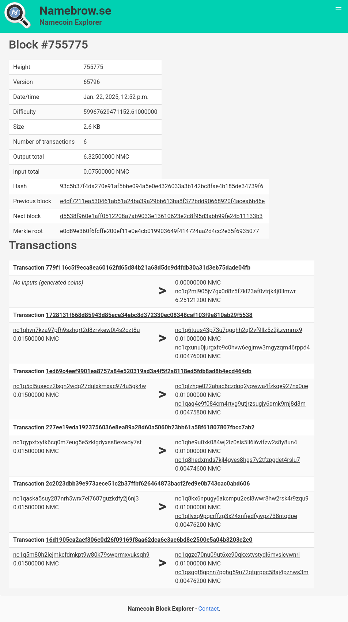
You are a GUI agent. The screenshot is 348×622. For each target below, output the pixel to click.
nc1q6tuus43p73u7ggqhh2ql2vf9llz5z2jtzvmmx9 (238, 330)
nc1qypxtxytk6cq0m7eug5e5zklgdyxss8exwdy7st (77, 442)
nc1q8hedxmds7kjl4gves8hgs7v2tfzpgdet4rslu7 (237, 459)
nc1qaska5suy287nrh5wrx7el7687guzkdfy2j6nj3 (76, 498)
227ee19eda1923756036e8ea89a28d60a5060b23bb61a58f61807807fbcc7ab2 (150, 427)
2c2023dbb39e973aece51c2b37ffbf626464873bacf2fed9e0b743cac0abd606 (148, 483)
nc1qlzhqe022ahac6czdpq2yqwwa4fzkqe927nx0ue (241, 386)
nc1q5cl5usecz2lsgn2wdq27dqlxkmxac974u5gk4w (79, 386)
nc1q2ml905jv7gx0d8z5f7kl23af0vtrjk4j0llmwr (235, 291)
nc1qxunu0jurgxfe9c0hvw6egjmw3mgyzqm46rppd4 (242, 347)
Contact (208, 608)
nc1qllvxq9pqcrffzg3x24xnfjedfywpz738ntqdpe (236, 516)
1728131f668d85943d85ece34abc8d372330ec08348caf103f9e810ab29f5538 (149, 315)
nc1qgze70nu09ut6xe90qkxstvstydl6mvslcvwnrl (237, 554)
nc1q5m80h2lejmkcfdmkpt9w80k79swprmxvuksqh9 (81, 554)
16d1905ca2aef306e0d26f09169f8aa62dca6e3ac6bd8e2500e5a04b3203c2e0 (149, 539)
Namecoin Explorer (70, 22)
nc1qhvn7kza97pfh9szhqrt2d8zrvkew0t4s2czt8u (76, 330)
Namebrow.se (75, 11)
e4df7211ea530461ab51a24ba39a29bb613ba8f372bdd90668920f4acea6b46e (162, 201)
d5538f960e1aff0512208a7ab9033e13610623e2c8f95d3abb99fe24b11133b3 (161, 216)
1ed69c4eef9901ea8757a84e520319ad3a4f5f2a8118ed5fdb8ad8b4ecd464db (148, 371)
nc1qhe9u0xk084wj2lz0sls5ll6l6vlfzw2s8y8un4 (236, 442)
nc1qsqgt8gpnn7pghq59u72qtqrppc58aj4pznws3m (242, 572)
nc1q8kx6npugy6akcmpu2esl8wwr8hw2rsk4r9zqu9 (242, 498)
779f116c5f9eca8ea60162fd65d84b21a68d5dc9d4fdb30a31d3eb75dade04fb (148, 267)
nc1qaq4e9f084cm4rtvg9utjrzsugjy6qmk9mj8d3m (240, 403)
